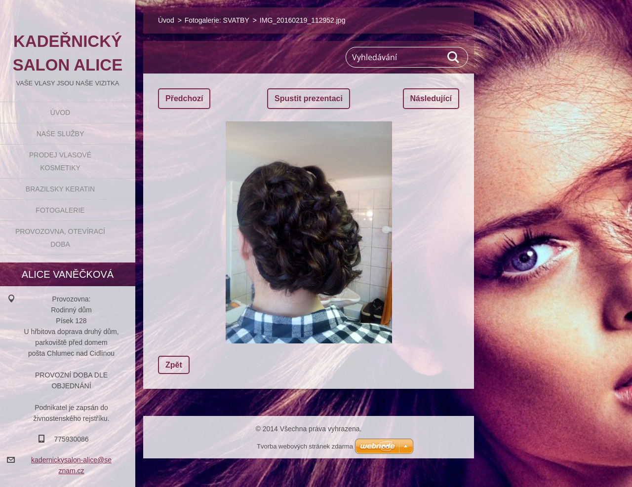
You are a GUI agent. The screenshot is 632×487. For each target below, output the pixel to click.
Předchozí (184, 98)
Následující (431, 98)
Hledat (453, 57)
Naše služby (60, 134)
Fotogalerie (60, 210)
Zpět (173, 365)
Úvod (60, 112)
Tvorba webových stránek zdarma (305, 446)
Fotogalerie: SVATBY (217, 20)
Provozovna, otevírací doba (60, 237)
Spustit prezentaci (309, 98)
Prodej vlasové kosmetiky (60, 161)
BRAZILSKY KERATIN (60, 189)
